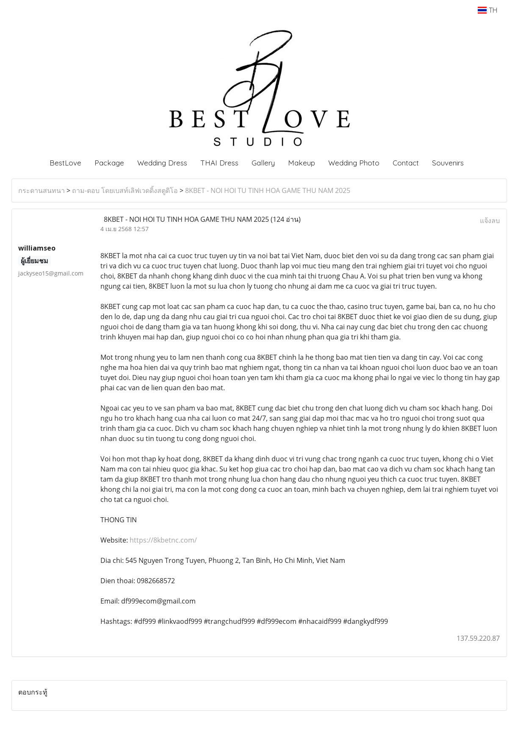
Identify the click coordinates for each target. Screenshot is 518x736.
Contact (406, 162)
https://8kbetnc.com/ (163, 540)
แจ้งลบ (490, 220)
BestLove (65, 162)
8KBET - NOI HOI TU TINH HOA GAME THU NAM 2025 (267, 190)
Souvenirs (448, 162)
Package (109, 162)
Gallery (263, 162)
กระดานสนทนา (41, 190)
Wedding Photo (353, 162)
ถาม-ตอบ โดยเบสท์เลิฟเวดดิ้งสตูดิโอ (125, 190)
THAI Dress (219, 162)
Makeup (301, 162)
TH (487, 10)
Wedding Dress (162, 162)
